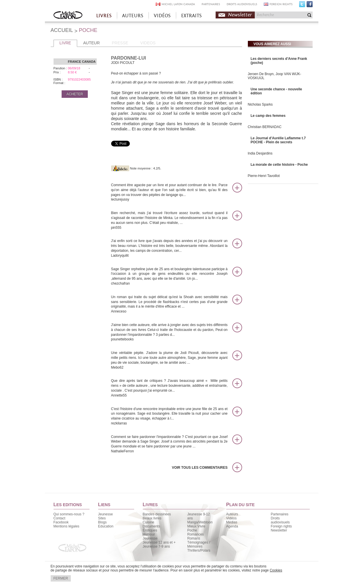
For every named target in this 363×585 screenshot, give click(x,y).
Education (105, 526)
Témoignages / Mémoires (198, 544)
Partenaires (279, 514)
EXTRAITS (191, 16)
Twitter (302, 5)
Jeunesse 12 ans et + (159, 542)
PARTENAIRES (211, 4)
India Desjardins (260, 153)
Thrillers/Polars (198, 550)
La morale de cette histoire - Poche (279, 165)
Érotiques (150, 530)
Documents (151, 526)
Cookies (276, 570)
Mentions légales (66, 526)
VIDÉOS (162, 16)
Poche (192, 530)
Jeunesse (105, 514)
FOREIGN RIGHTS (280, 4)
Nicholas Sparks (260, 104)
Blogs (102, 522)
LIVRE (65, 43)
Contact (59, 518)
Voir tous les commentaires (200, 468)
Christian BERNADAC (265, 127)
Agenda (232, 526)
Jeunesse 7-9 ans (156, 546)
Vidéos (231, 518)
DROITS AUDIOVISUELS (242, 4)
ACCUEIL (62, 30)
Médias (231, 522)
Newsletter (240, 15)
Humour (149, 534)
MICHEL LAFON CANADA (178, 4)
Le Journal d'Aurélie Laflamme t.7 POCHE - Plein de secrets (278, 140)
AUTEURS (132, 16)
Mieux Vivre (196, 526)
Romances (195, 534)
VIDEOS (147, 43)
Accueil (68, 15)
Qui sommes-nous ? (69, 514)
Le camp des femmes (268, 116)
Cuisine (148, 522)
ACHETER (74, 94)
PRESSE (120, 43)
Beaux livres (152, 518)
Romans (193, 538)
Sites (102, 518)
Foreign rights (281, 526)
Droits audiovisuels (280, 520)
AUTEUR (91, 43)
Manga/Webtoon (200, 522)
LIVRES (104, 16)
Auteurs (232, 514)
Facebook (310, 5)
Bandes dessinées (157, 514)
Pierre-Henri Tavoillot (264, 176)
